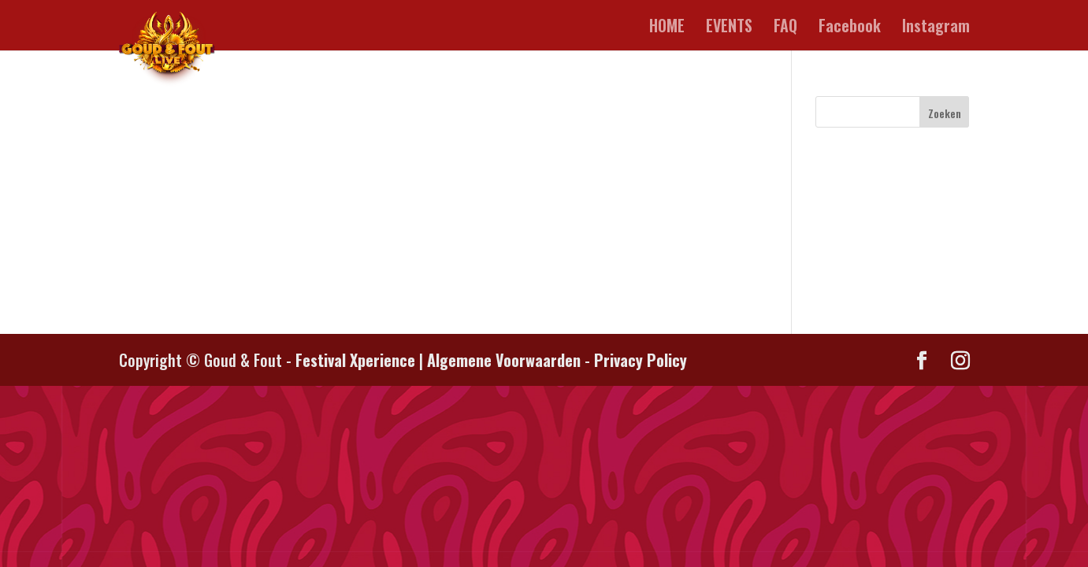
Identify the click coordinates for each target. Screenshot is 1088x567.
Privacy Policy (640, 360)
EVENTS (729, 28)
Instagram (936, 28)
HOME (667, 28)
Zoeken (944, 113)
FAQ (785, 28)
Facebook (850, 28)
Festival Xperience (355, 360)
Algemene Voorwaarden (504, 360)
